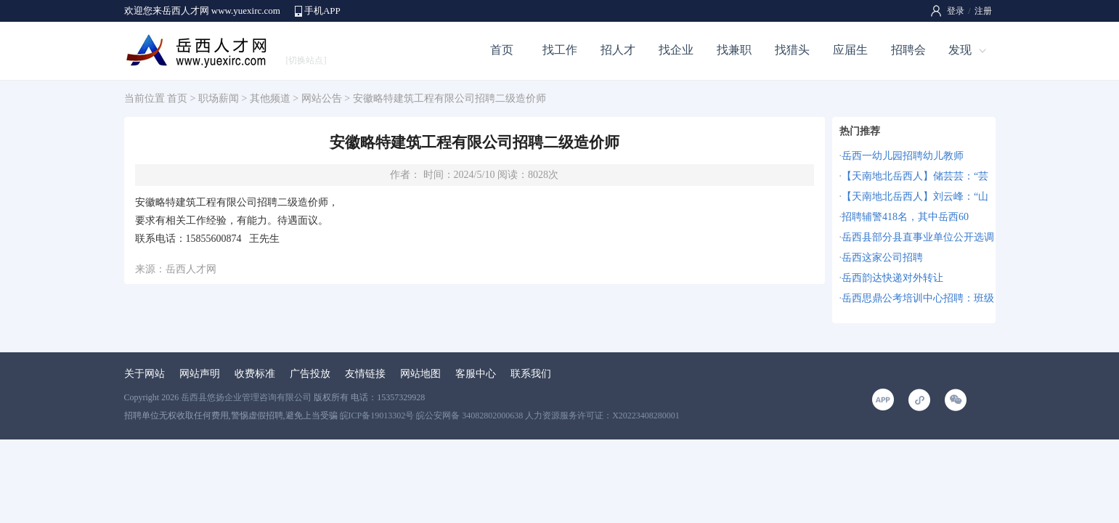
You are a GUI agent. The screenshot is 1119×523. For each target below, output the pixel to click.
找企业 (676, 50)
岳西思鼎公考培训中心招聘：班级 (918, 298)
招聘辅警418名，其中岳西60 (905, 216)
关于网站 (144, 373)
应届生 (850, 50)
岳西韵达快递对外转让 (892, 277)
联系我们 (530, 373)
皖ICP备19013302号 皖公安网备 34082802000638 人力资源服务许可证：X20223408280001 (510, 415)
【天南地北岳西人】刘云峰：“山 (915, 196)
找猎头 (792, 50)
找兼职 (734, 50)
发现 (960, 50)
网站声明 (199, 373)
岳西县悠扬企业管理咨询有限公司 (246, 397)
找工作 (559, 50)
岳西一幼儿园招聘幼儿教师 (903, 155)
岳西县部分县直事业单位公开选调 (918, 237)
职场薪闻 (218, 98)
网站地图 (420, 373)
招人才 (618, 50)
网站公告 (321, 98)
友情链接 (365, 373)
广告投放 (310, 373)
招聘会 (908, 50)
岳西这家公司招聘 (882, 257)
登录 (955, 11)
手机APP (322, 10)
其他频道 (270, 98)
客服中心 (475, 373)
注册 (983, 11)
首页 (501, 50)
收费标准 (255, 373)
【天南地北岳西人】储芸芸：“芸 (915, 176)
